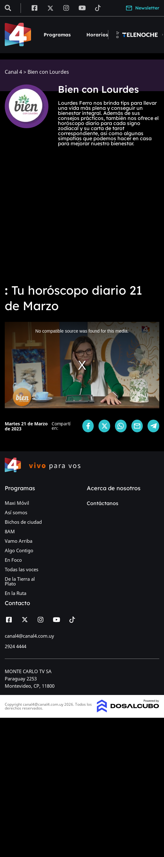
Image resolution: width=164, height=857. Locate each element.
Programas (57, 35)
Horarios (97, 35)
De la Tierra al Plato (20, 581)
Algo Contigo (19, 550)
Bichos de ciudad (23, 522)
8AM (10, 531)
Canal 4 (13, 72)
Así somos (16, 512)
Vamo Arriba (18, 541)
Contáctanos (102, 503)
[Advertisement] (59, 215)
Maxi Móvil (17, 503)
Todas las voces (21, 569)
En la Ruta (15, 593)
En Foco (13, 560)
